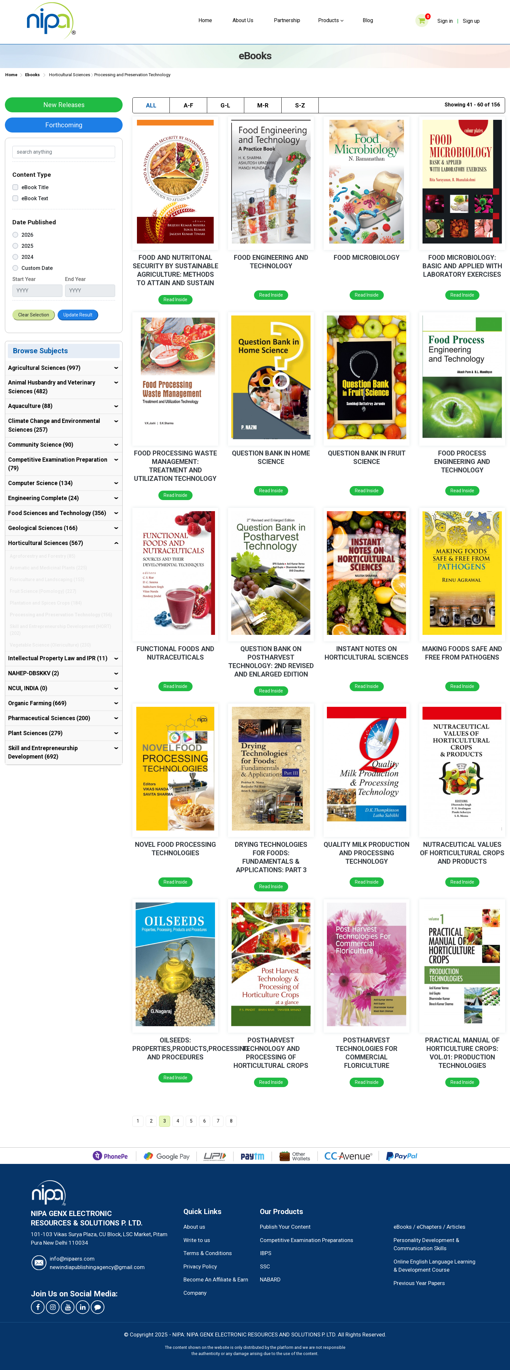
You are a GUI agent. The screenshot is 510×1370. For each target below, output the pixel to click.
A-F (188, 105)
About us (194, 1226)
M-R (262, 105)
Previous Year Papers (419, 1283)
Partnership (287, 20)
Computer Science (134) (40, 483)
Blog (368, 20)
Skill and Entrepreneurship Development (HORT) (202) (60, 630)
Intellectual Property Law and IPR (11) (57, 658)
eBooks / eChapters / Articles (429, 1226)
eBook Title (30, 187)
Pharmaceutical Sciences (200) (49, 718)
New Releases (64, 105)
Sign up (471, 21)
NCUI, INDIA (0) (27, 688)
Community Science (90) (40, 444)
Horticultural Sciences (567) (45, 543)
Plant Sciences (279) (35, 733)
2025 (22, 246)
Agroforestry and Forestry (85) (42, 556)
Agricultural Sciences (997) (44, 368)
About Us (243, 20)
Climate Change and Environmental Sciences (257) (54, 425)
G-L (225, 105)
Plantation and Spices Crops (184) (46, 603)
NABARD (270, 1279)
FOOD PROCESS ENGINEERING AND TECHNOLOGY (462, 461)
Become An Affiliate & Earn (215, 1279)
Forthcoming (63, 125)
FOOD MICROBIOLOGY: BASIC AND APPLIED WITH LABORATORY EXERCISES (462, 266)
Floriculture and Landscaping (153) (47, 579)
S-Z (300, 105)
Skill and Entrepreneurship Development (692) (43, 752)
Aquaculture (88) (30, 406)
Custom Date (32, 268)
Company (195, 1293)
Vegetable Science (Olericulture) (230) (50, 645)
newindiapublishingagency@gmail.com (97, 1267)
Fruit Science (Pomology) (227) (43, 591)
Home (205, 20)
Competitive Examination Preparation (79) (57, 463)
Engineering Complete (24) (43, 498)
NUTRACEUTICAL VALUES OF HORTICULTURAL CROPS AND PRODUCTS (462, 853)
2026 (22, 235)
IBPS (265, 1253)
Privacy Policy (200, 1266)
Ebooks (32, 74)
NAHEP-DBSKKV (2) (33, 673)
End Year (75, 279)
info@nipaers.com (72, 1258)
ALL (151, 105)
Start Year (24, 279)
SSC (265, 1266)
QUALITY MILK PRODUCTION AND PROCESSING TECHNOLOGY (366, 853)
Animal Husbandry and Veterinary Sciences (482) (51, 386)
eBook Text (30, 198)
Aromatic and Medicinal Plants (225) (48, 567)
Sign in (445, 21)
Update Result (77, 314)
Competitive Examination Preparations (306, 1240)
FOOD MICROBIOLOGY (367, 257)
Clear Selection (33, 314)
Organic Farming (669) (37, 703)
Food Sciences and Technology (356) (57, 513)
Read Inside (175, 299)
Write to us (196, 1240)
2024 (22, 257)
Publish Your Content (285, 1226)
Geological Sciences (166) (42, 528)
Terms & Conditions (207, 1253)
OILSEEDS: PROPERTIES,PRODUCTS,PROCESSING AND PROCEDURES (190, 1048)
